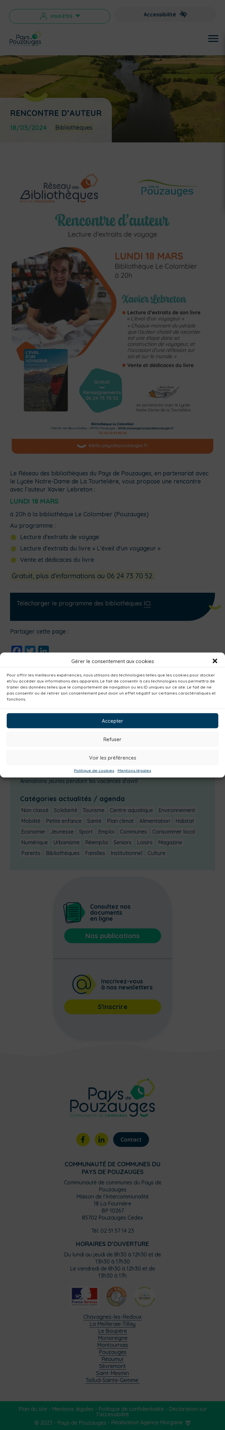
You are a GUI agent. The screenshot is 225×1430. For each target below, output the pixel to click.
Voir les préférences (112, 757)
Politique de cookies (94, 771)
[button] (215, 661)
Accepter (112, 720)
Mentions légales (134, 771)
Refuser (112, 739)
